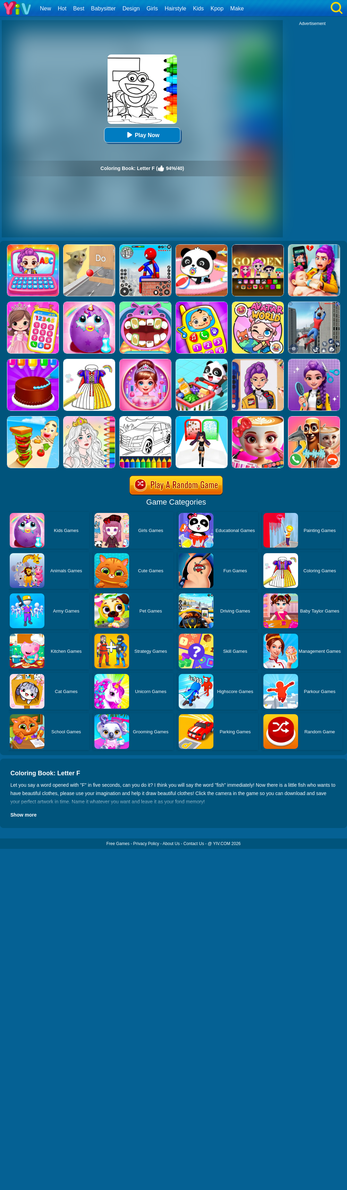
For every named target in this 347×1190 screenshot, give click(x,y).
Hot (62, 8)
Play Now (142, 134)
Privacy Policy (146, 843)
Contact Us (194, 843)
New (45, 8)
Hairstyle (175, 8)
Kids (198, 8)
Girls (152, 8)
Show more (23, 815)
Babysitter (103, 8)
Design (131, 8)
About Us (171, 843)
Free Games (117, 843)
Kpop (217, 8)
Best (78, 8)
